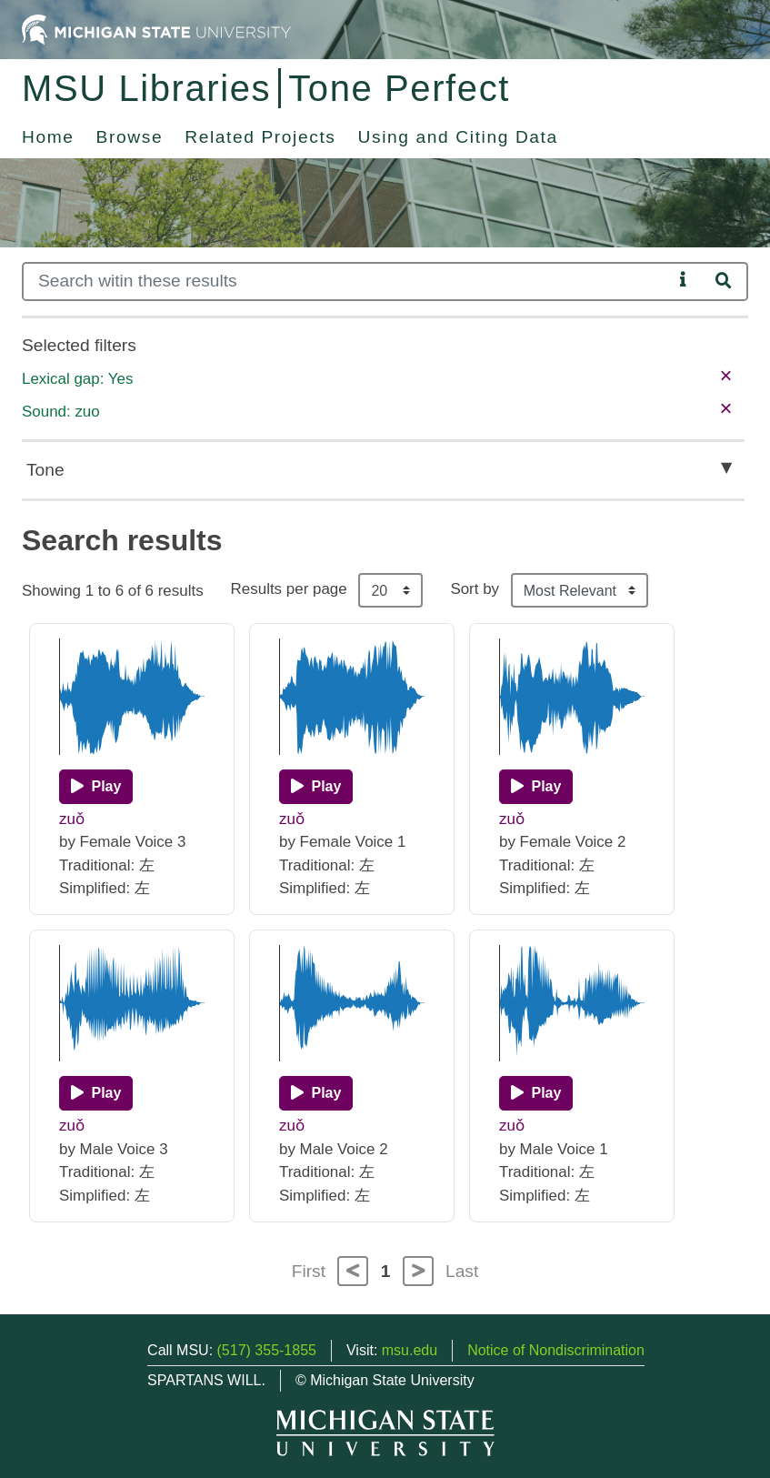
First (308, 1271)
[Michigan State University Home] (156, 28)
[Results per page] (390, 590)
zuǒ (72, 819)
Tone (45, 469)
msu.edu (409, 1350)
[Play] (96, 786)
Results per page (289, 589)
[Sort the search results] (579, 590)
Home (48, 136)
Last (461, 1271)
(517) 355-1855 (266, 1350)
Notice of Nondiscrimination (556, 1350)
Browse (130, 136)
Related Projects (260, 136)
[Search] (347, 281)
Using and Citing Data (458, 136)
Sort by (474, 589)
